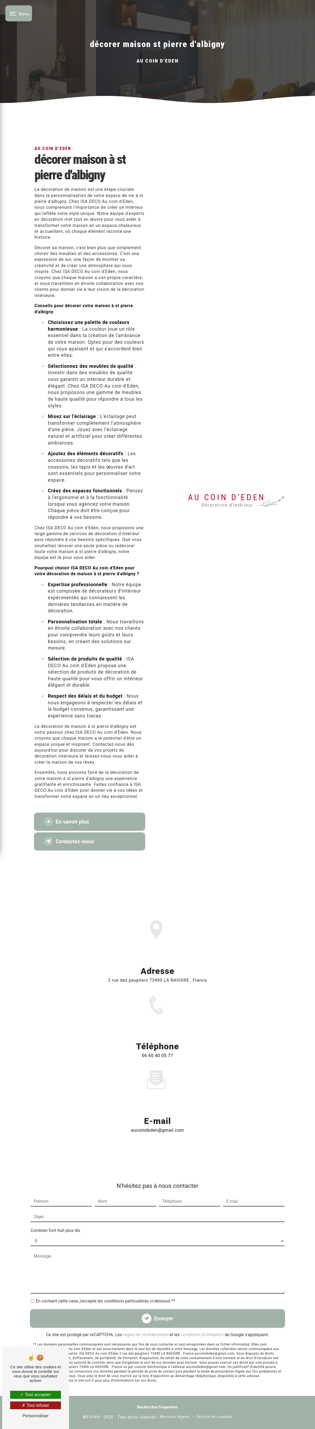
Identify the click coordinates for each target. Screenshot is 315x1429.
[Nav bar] (18, 13)
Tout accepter (35, 1394)
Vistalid (92, 1417)
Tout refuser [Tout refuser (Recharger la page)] (35, 1405)
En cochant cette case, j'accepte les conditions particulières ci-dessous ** (105, 1285)
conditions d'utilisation (202, 1319)
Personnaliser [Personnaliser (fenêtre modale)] (35, 1415)
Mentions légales (175, 1417)
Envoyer (163, 1303)
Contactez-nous (69, 841)
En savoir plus (66, 821)
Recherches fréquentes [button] (157, 1407)
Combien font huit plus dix (55, 1214)
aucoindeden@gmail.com (157, 1114)
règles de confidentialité (145, 1319)
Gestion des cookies (214, 1417)
